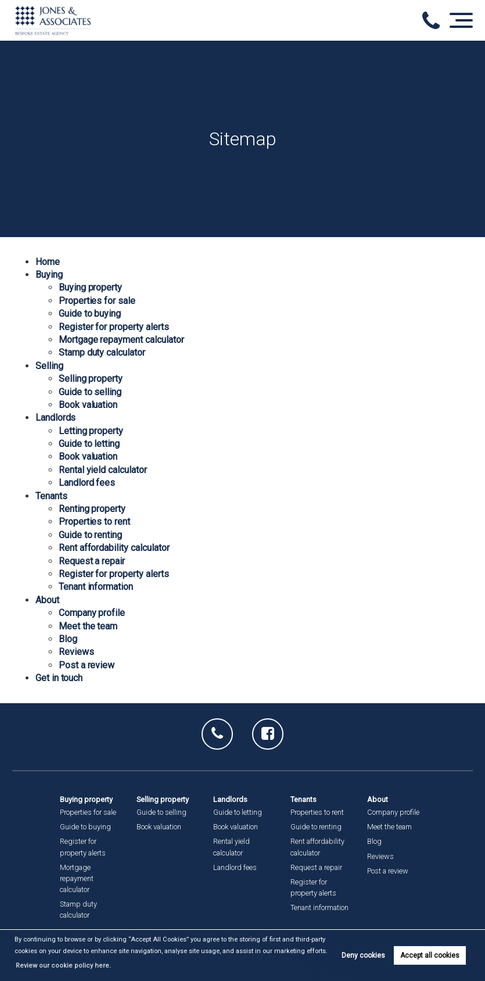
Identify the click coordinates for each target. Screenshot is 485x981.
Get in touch (58, 677)
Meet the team (88, 626)
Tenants (51, 496)
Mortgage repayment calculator (121, 339)
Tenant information (96, 586)
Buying (49, 274)
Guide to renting (90, 534)
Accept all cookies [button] (429, 955)
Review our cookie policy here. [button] (59, 965)
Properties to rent (94, 521)
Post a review (86, 665)
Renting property (92, 508)
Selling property (91, 378)
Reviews (76, 651)
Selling (49, 365)
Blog (68, 639)
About (47, 600)
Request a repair (92, 561)
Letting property (91, 430)
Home (47, 261)
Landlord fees (87, 482)
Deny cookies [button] (363, 955)
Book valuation (88, 404)
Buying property (90, 287)
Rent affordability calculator (114, 547)
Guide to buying (90, 313)
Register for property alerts (114, 326)
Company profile (92, 612)
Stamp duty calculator (102, 352)
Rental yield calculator (103, 469)
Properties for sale (97, 300)
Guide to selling (90, 392)
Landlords (55, 417)
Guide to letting (89, 443)
